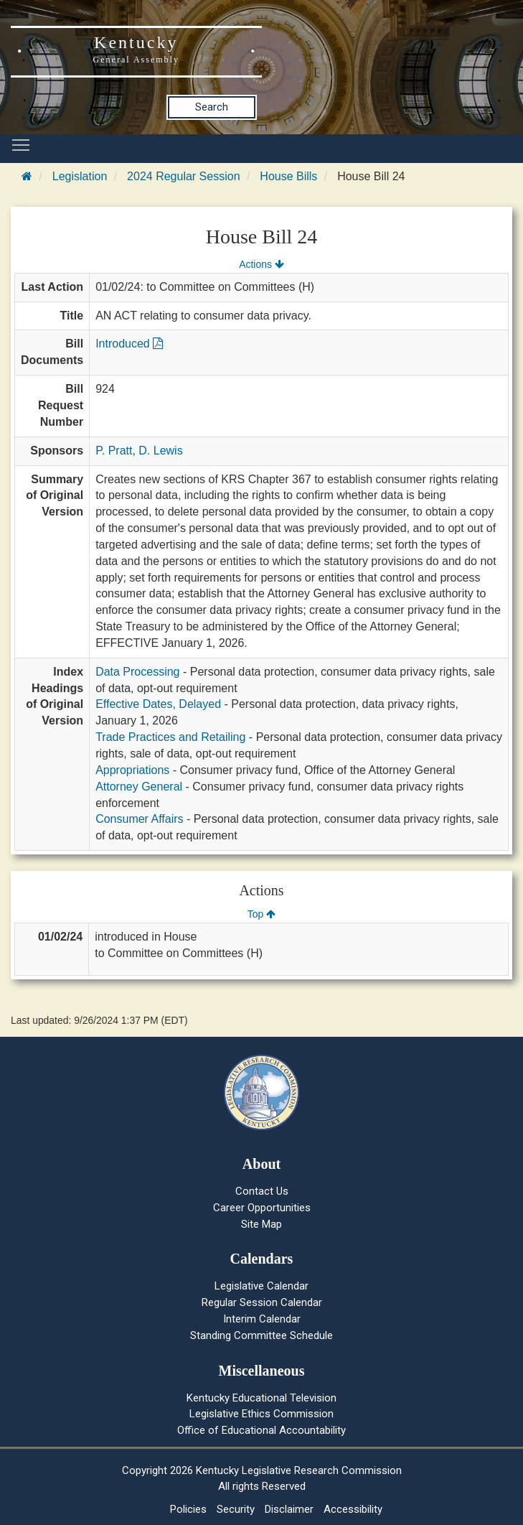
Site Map (261, 1224)
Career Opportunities (262, 1207)
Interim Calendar (262, 1318)
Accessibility (353, 1509)
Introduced (129, 343)
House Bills (288, 176)
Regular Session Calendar (262, 1302)
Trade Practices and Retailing (170, 737)
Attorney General (138, 786)
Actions (261, 264)
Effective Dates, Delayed (158, 704)
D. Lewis (160, 450)
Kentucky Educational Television (261, 1397)
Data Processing (137, 672)
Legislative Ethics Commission (261, 1413)
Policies (188, 1509)
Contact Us (261, 1191)
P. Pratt (113, 450)
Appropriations (132, 770)
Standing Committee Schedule (261, 1335)
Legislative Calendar (261, 1285)
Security (236, 1509)
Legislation (80, 176)
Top (261, 914)
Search (211, 107)
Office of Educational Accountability (261, 1430)
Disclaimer (289, 1509)
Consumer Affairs (139, 819)
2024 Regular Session (183, 176)
